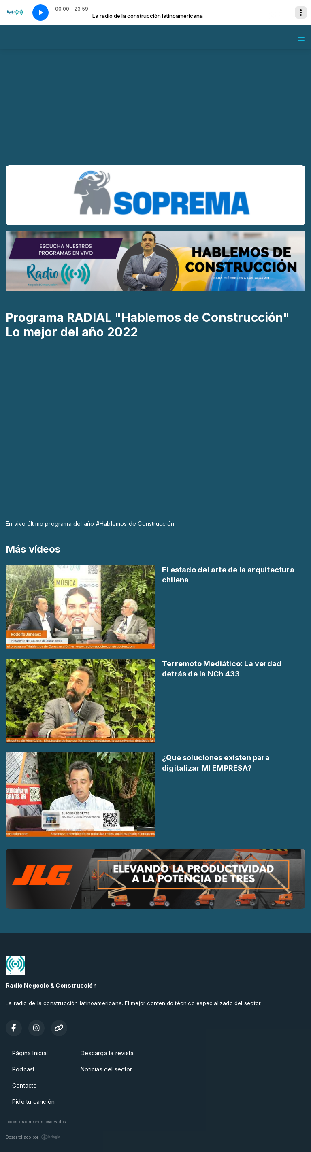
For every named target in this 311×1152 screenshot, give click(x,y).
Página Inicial (30, 1053)
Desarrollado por (33, 1137)
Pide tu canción (33, 1101)
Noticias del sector (106, 1069)
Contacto (24, 1085)
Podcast (23, 1069)
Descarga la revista (107, 1053)
